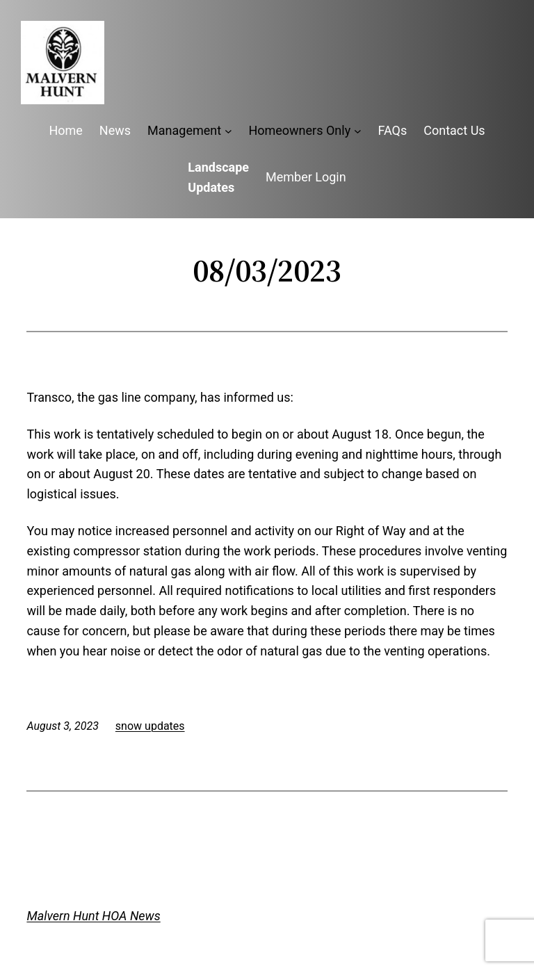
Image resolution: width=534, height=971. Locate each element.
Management (184, 130)
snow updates (150, 726)
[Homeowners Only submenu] (358, 131)
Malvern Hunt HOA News (93, 915)
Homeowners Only (299, 130)
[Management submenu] (228, 131)
